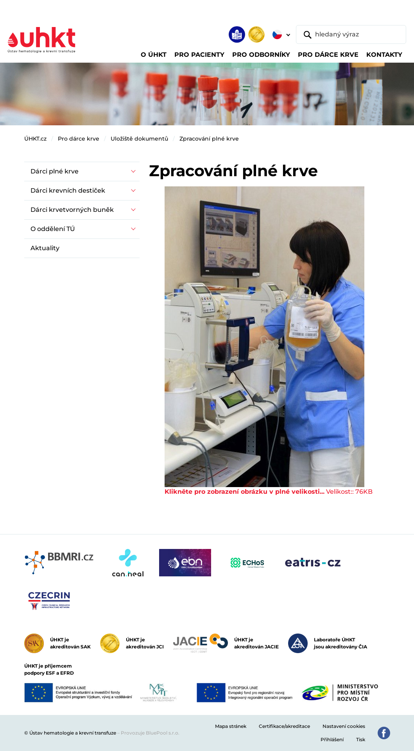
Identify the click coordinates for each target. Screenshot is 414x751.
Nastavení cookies (344, 726)
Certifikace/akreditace (284, 726)
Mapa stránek (230, 726)
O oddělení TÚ (52, 229)
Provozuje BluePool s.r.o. (150, 733)
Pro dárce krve (78, 138)
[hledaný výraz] (351, 34)
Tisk (360, 739)
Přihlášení (332, 739)
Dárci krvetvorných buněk (72, 209)
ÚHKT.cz (35, 138)
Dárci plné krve (54, 171)
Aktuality (44, 248)
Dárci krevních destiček (67, 190)
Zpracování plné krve (209, 138)
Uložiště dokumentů (139, 138)
